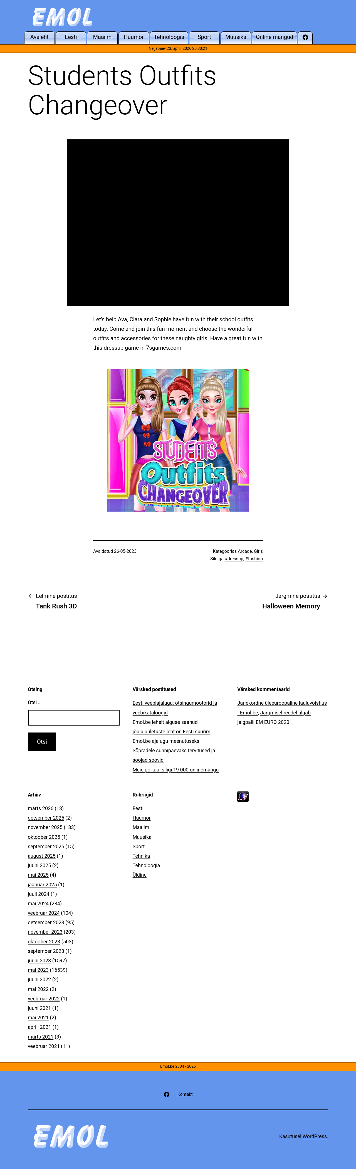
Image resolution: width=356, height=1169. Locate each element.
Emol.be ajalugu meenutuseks (166, 741)
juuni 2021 (39, 1008)
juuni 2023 (39, 960)
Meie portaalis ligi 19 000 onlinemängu (176, 770)
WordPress (315, 1136)
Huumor (142, 818)
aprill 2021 (39, 1027)
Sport (139, 846)
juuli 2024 (39, 894)
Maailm (141, 827)
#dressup (234, 558)
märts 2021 (40, 1037)
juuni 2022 (39, 979)
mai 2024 (38, 903)
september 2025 (46, 846)
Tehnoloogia (146, 865)
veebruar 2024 (44, 913)
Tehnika (141, 856)
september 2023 (46, 951)
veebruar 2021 (44, 1046)
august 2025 (42, 856)
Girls (258, 551)
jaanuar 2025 (42, 884)
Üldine (140, 875)
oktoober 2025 (44, 837)
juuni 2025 (39, 865)
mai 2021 (38, 1017)
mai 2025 (38, 875)
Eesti (138, 808)
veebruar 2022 (44, 999)
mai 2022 (38, 989)
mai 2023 (38, 970)
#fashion (254, 558)
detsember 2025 (46, 818)
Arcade (245, 551)
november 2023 (45, 932)
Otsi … (34, 702)
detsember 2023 (46, 922)
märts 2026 (40, 808)
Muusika (142, 837)
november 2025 (45, 827)
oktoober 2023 (44, 941)
